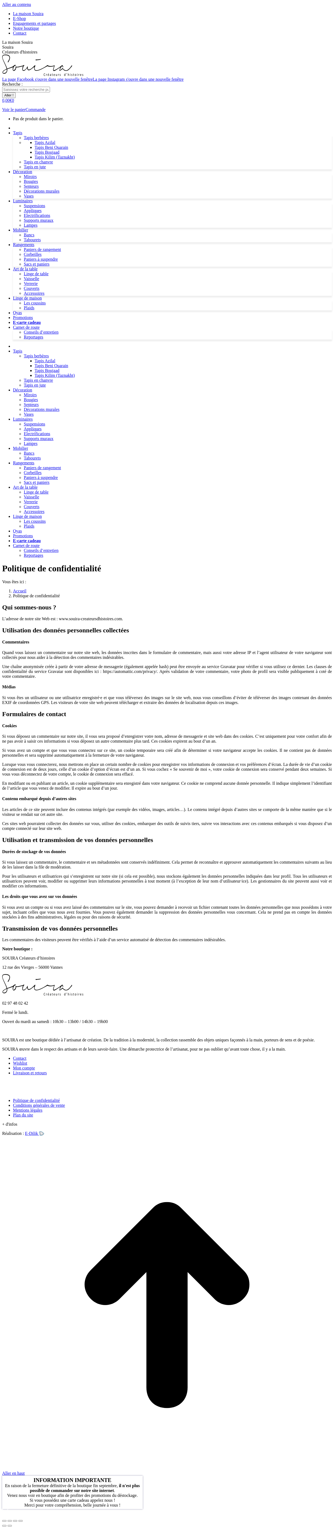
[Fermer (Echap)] (4, 1521)
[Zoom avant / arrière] (20, 1521)
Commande (36, 109)
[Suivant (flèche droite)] (10, 1526)
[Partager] (10, 1521)
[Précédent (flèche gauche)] (4, 1526)
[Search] (26, 89)
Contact (19, 1058)
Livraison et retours (30, 1073)
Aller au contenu (16, 4)
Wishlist (20, 1063)
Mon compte (24, 1068)
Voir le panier (14, 109)
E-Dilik (34, 1133)
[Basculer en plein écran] (15, 1521)
